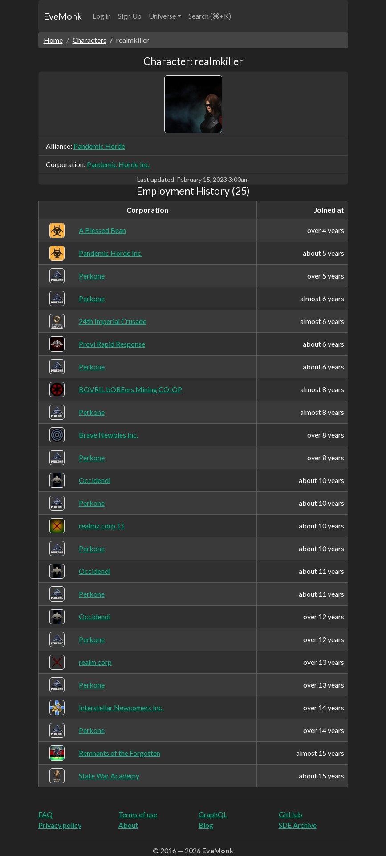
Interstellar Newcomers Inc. (121, 707)
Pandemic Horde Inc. (118, 164)
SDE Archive (298, 825)
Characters (89, 40)
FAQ (45, 814)
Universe (162, 16)
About (128, 825)
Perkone (92, 275)
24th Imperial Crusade (112, 321)
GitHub (290, 814)
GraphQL (213, 814)
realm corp (95, 662)
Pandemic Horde (99, 146)
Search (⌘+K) (209, 16)
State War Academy (109, 775)
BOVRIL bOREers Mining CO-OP (130, 389)
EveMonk (63, 16)
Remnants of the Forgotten (119, 753)
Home (53, 40)
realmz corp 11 (102, 525)
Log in (102, 16)
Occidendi (94, 480)
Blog (206, 825)
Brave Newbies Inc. (108, 434)
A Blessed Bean (102, 230)
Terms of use (137, 814)
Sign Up (130, 16)
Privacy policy (59, 825)
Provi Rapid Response (112, 344)
